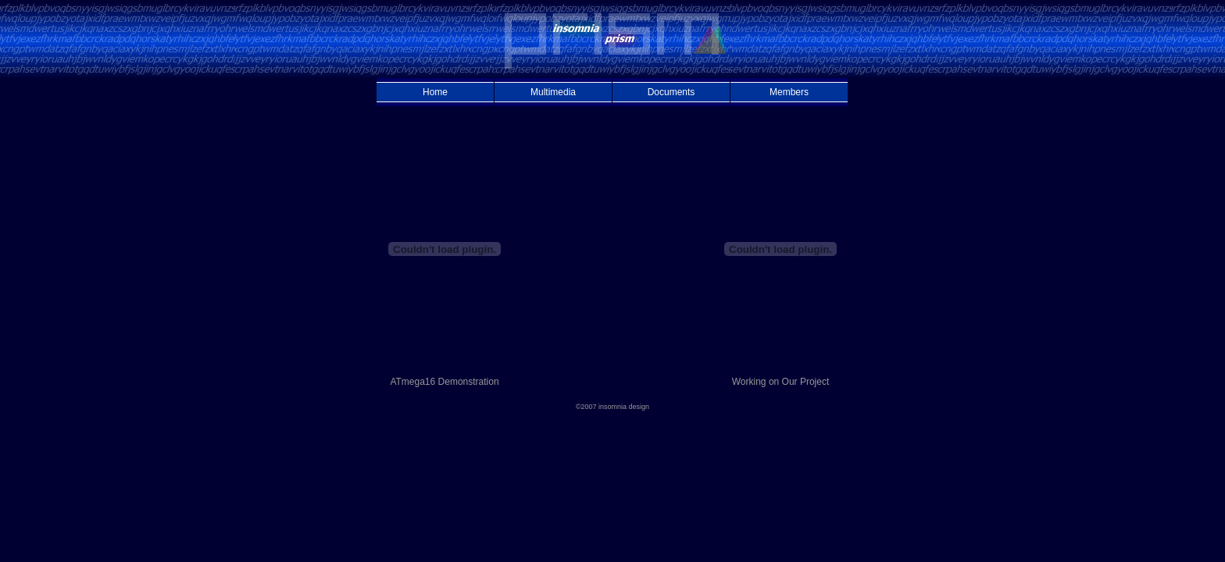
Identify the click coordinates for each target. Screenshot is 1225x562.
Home (435, 92)
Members (789, 92)
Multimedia (553, 92)
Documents (671, 92)
